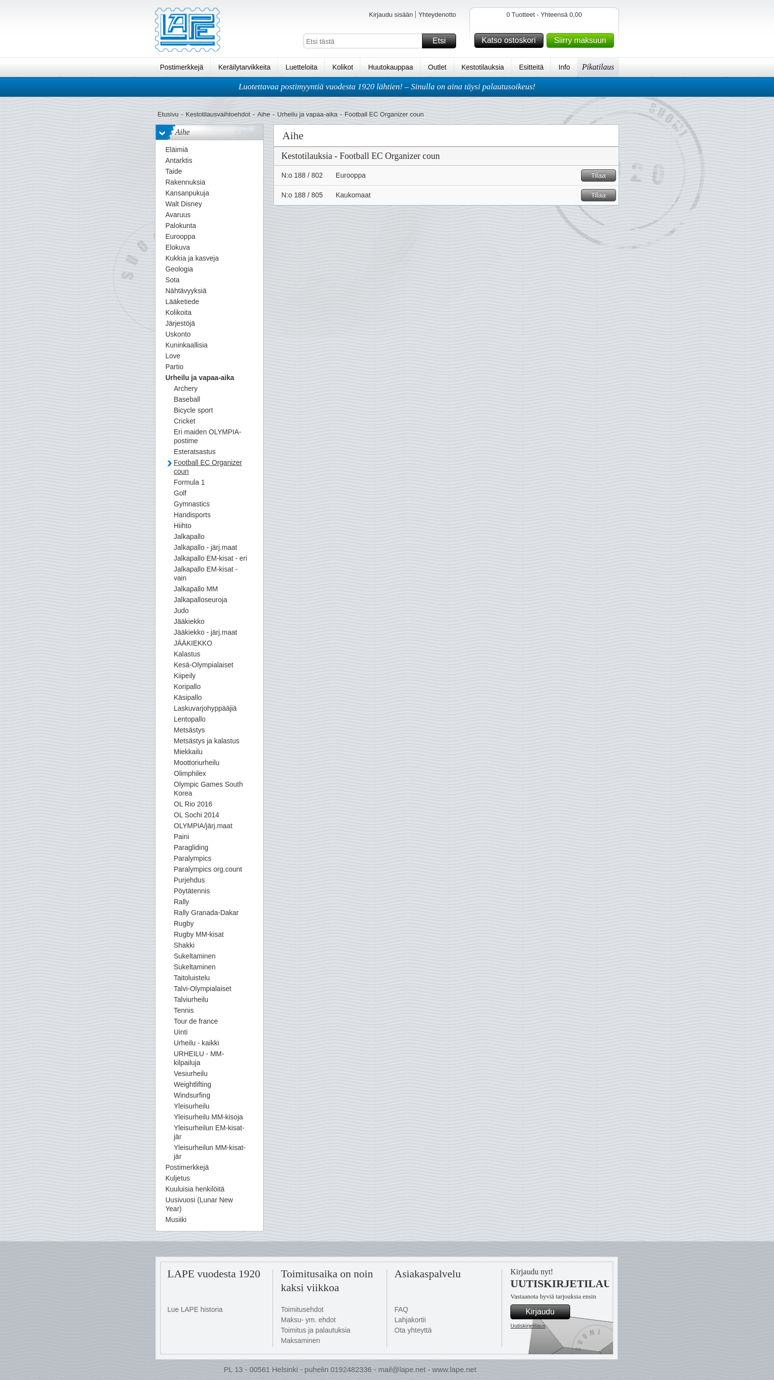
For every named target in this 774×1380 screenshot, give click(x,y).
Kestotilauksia (483, 67)
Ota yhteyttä (412, 1330)
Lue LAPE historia (195, 1309)
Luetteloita (301, 67)
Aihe (263, 114)
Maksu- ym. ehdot (308, 1320)
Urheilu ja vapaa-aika (307, 114)
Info (564, 67)
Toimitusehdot (302, 1309)
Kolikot (342, 67)
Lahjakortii (410, 1320)
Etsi (442, 41)
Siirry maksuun (582, 40)
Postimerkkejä (181, 67)
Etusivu (168, 114)
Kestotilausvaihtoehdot (218, 114)
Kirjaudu (546, 1311)
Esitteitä (531, 67)
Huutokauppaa (390, 67)
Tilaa (602, 175)
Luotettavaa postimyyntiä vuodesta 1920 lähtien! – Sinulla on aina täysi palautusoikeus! (387, 86)
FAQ (401, 1309)
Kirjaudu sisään (391, 14)
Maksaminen (300, 1340)
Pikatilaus (598, 67)
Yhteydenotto (437, 14)
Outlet (437, 67)
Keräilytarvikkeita (244, 67)
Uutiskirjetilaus (527, 1326)
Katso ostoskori (511, 40)
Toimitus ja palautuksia (315, 1330)
